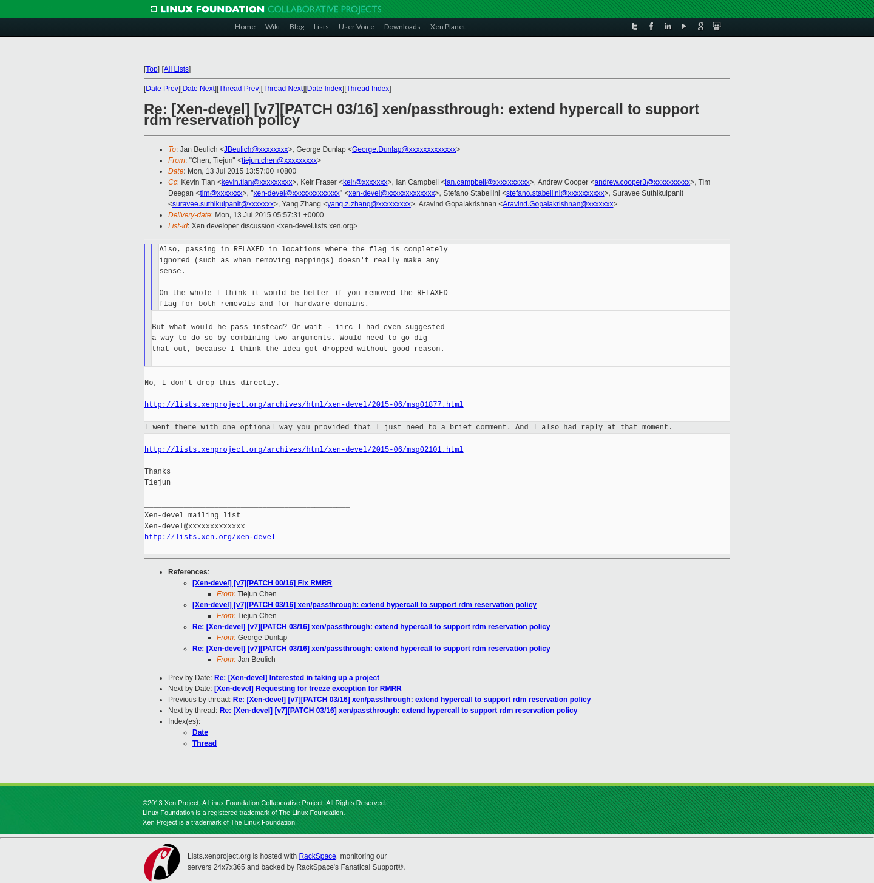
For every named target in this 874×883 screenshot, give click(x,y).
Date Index (324, 88)
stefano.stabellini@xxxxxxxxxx (555, 193)
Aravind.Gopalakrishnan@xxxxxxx (558, 204)
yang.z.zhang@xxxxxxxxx (369, 204)
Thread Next (283, 88)
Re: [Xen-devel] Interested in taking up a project (296, 677)
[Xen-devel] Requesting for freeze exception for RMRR (308, 688)
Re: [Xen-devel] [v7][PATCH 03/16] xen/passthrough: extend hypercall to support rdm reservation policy (371, 626)
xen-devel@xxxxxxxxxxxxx (297, 193)
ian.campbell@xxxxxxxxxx (487, 182)
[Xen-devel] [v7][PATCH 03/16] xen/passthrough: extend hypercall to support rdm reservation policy (364, 605)
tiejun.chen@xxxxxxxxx (279, 160)
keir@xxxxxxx (365, 182)
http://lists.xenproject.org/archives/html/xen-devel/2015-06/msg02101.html (304, 450)
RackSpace (317, 856)
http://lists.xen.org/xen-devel (210, 537)
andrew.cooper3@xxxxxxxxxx (643, 182)
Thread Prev (238, 88)
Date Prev (162, 88)
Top (151, 69)
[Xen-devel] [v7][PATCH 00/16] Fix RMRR (262, 583)
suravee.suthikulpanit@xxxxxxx (223, 204)
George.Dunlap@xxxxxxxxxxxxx (404, 149)
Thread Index (368, 88)
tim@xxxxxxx (221, 193)
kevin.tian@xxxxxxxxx (257, 182)
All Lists (176, 69)
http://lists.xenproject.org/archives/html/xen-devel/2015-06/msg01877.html (304, 405)
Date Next (198, 88)
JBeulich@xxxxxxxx (256, 149)
